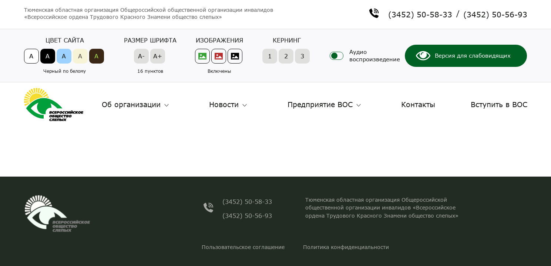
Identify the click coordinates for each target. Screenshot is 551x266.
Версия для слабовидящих (473, 55)
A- (141, 55)
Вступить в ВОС (499, 104)
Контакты (418, 104)
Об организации (131, 104)
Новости (224, 104)
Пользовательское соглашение (243, 247)
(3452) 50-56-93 (495, 13)
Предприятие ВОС (320, 104)
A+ (157, 55)
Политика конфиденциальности (346, 247)
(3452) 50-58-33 (420, 13)
